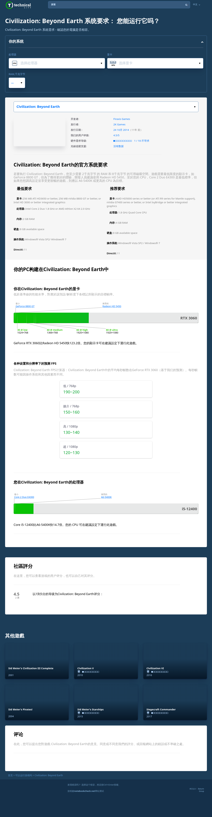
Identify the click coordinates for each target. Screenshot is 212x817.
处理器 (12, 54)
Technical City (18, 5)
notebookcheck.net (84, 791)
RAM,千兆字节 (17, 74)
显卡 (109, 54)
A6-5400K (106, 497)
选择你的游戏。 (195, 106)
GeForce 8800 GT (25, 306)
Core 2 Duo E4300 (24, 497)
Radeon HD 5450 (112, 306)
